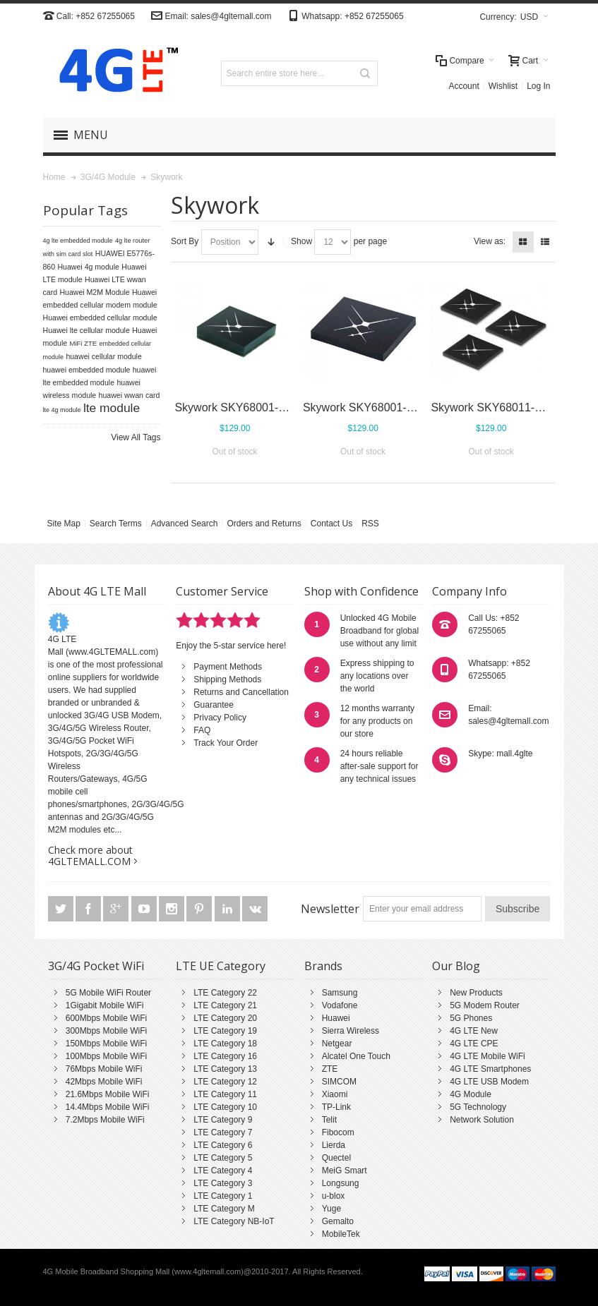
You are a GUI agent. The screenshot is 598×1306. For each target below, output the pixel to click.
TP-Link (336, 1107)
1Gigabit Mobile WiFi (105, 1005)
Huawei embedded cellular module (100, 317)
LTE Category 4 (222, 1170)
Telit (329, 1120)
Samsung (340, 993)
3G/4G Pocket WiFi (96, 966)
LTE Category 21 (225, 1005)
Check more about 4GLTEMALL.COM (90, 855)
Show (301, 241)
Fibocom (338, 1132)
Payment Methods (227, 667)
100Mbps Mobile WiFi (106, 1056)
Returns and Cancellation (241, 692)
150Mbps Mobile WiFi (106, 1043)
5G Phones (471, 1018)
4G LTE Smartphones (490, 1069)
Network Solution (482, 1120)
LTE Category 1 (222, 1196)
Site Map (63, 523)
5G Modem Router (485, 1005)
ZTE (330, 1069)
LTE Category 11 (225, 1094)
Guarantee (213, 705)
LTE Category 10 (225, 1107)
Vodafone (340, 1005)
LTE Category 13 (225, 1069)
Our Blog (456, 966)
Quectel (336, 1158)
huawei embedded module (87, 369)
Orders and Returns (264, 523)
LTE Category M (223, 1209)
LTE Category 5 (222, 1158)
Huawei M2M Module (94, 292)
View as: (490, 241)
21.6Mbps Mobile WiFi (108, 1094)
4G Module (470, 1094)
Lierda (333, 1145)
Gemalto (338, 1221)
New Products (476, 993)
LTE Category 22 (225, 993)
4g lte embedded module (78, 240)
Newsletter (330, 909)
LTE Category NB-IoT (233, 1221)
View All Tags (135, 437)
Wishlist (503, 86)
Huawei (336, 1018)
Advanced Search (184, 523)
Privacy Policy (219, 717)
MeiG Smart (344, 1170)
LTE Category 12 (225, 1082)
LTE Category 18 (225, 1043)
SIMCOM (339, 1082)
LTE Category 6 (222, 1145)
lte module (111, 408)
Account (463, 86)
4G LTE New (474, 1031)
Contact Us (331, 523)
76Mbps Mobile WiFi (104, 1069)
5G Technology (478, 1107)
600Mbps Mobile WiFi (106, 1018)
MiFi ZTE (83, 343)
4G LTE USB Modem (489, 1082)
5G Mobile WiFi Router (108, 993)
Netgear (337, 1043)
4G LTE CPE (474, 1043)
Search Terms (116, 523)
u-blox (333, 1196)
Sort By (184, 241)
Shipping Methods (227, 679)
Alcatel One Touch (356, 1056)
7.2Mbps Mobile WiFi (105, 1120)
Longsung (340, 1183)
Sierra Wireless (350, 1031)
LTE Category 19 (225, 1031)
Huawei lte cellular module (86, 330)
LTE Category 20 (225, 1018)
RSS (370, 523)
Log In (538, 86)
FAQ (201, 730)
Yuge (331, 1209)
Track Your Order (225, 743)
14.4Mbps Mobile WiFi (108, 1107)
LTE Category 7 (222, 1132)
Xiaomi (335, 1094)
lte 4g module (62, 409)
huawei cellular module (103, 356)
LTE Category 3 (222, 1183)
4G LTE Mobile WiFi (487, 1056)
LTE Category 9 (222, 1120)
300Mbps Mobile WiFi (106, 1031)
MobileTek (341, 1234)
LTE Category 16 (225, 1056)
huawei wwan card (129, 395)
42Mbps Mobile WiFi (104, 1082)
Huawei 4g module (88, 266)
